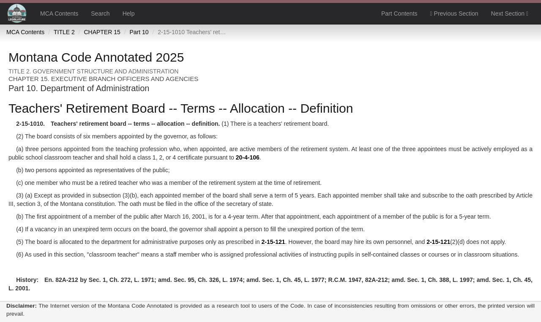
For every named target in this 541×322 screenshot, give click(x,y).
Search (100, 13)
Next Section (509, 13)
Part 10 (138, 32)
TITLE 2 (64, 32)
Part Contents (399, 13)
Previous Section (454, 13)
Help (129, 13)
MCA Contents (59, 13)
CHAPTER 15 (102, 32)
